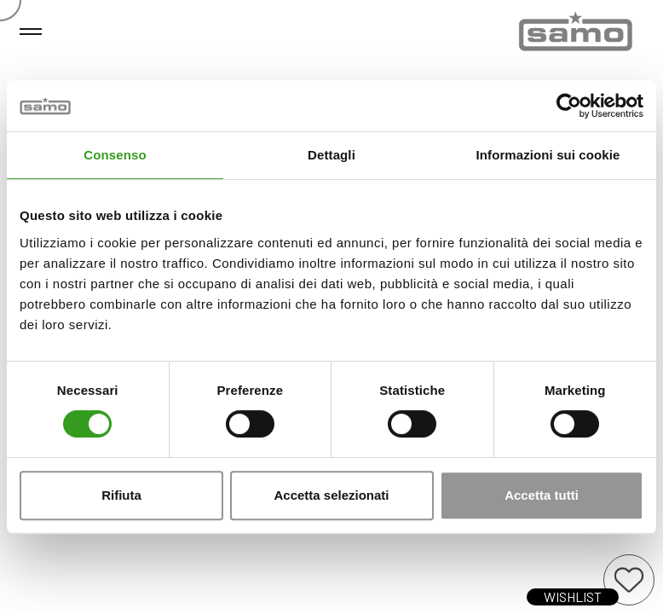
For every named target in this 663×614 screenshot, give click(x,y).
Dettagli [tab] (331, 155)
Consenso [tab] (115, 155)
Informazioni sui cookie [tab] (548, 155)
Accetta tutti (541, 495)
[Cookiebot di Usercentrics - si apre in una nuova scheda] (568, 106)
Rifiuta (121, 495)
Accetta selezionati (331, 495)
